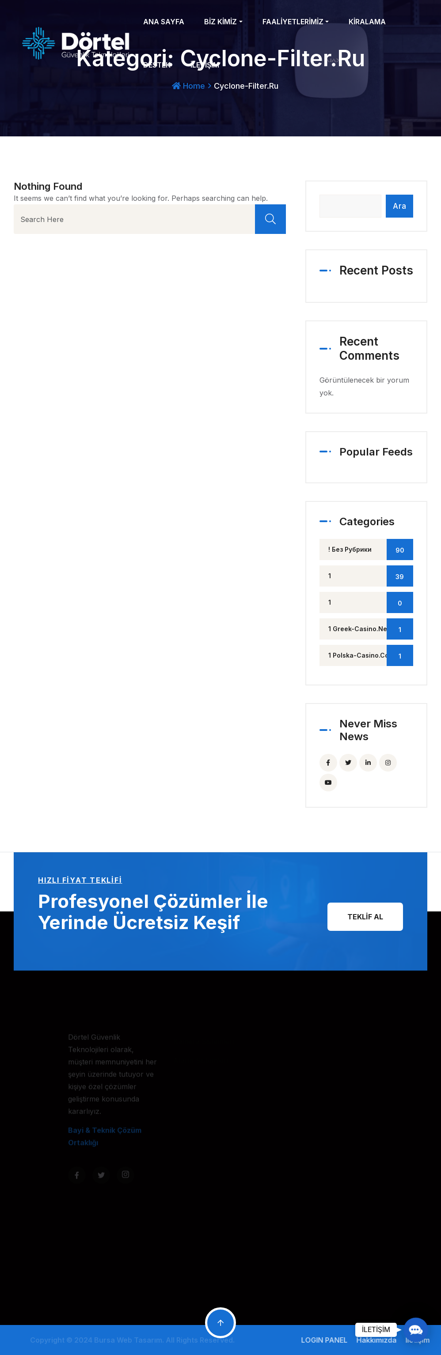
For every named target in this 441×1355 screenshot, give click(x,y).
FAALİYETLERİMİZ (292, 21)
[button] (415, 1329)
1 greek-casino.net (370, 629)
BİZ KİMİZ (220, 21)
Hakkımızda (380, 1340)
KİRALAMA (367, 21)
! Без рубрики (370, 549)
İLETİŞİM (204, 64)
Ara (399, 206)
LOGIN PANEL (327, 1340)
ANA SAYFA (163, 21)
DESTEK (157, 64)
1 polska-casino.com (370, 655)
